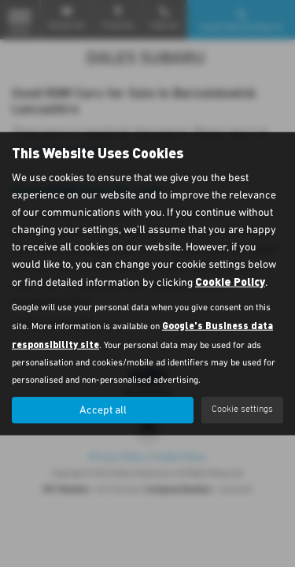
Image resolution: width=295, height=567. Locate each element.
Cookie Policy (230, 280)
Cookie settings (242, 409)
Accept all (103, 409)
